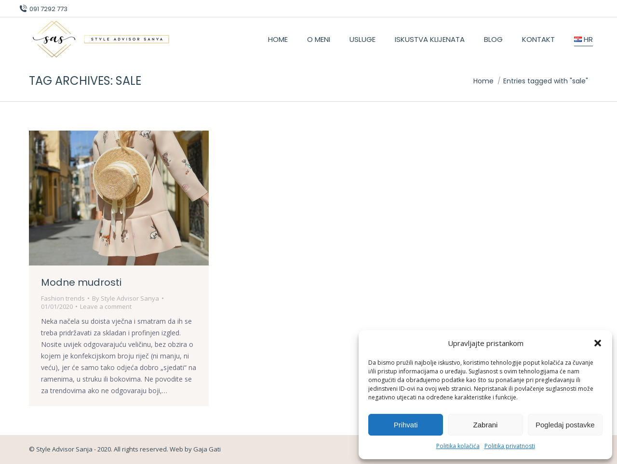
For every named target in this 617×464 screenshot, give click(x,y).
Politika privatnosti (509, 446)
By (125, 298)
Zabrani (485, 425)
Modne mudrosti (81, 282)
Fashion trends (63, 298)
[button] (598, 343)
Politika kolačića (458, 446)
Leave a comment (106, 307)
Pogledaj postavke (565, 425)
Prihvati (406, 425)
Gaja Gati (207, 449)
